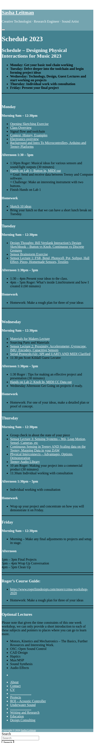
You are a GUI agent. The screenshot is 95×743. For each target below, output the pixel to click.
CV (12, 689)
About (14, 682)
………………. (20, 693)
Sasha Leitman (18, 12)
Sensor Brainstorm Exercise (29, 254)
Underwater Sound (22, 705)
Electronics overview (24, 139)
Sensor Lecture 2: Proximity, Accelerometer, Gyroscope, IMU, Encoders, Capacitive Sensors (48, 348)
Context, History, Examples (29, 135)
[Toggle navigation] (3, 29)
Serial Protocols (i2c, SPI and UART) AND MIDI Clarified (50, 354)
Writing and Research (24, 712)
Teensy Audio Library (25, 462)
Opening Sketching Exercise (29, 124)
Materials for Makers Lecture (30, 338)
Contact (15, 686)
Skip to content (12, 3)
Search (6, 734)
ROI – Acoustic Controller (28, 701)
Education (17, 716)
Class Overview (21, 127)
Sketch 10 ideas (20, 206)
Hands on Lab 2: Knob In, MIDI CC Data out (41, 382)
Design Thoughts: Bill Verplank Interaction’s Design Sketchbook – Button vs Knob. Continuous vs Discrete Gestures (47, 246)
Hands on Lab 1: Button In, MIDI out (35, 170)
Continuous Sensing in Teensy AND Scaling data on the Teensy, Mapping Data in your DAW (48, 448)
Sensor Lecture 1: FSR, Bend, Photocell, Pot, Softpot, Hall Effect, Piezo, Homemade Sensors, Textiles (50, 260)
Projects (15, 697)
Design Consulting (22, 720)
